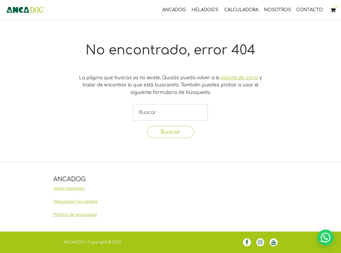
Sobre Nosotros (69, 188)
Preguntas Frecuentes (75, 201)
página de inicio (239, 77)
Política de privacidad (75, 214)
